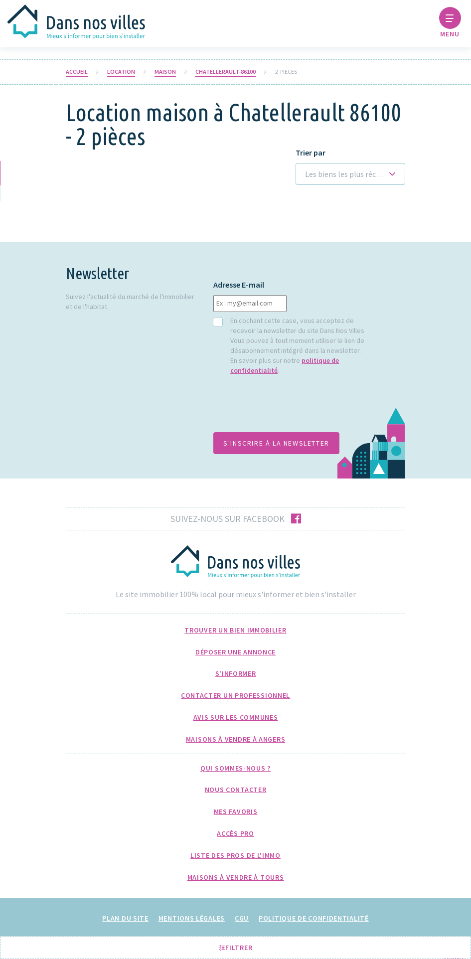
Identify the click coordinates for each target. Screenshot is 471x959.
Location (121, 71)
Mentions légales (191, 918)
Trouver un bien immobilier (235, 630)
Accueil (77, 71)
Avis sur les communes (235, 717)
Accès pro (235, 833)
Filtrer (236, 947)
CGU (242, 918)
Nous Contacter (236, 789)
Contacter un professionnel (235, 695)
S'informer (235, 673)
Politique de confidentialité (314, 918)
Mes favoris (236, 811)
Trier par (310, 153)
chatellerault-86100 (225, 71)
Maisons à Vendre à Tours (235, 877)
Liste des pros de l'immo (235, 855)
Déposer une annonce (235, 651)
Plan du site (125, 918)
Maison (165, 71)
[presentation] (289, 408)
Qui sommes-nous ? (235, 768)
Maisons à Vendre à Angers (236, 739)
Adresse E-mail (238, 285)
